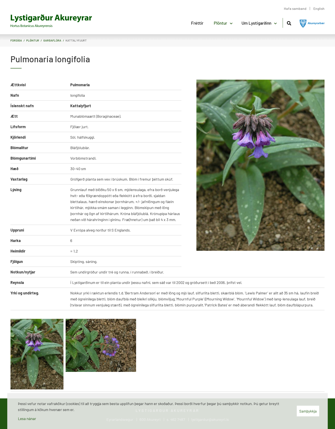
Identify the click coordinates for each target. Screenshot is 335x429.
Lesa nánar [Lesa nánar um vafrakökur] (27, 418)
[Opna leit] (289, 23)
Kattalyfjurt (76, 40)
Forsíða (16, 40)
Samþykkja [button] (308, 411)
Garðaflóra (52, 40)
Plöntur (32, 40)
